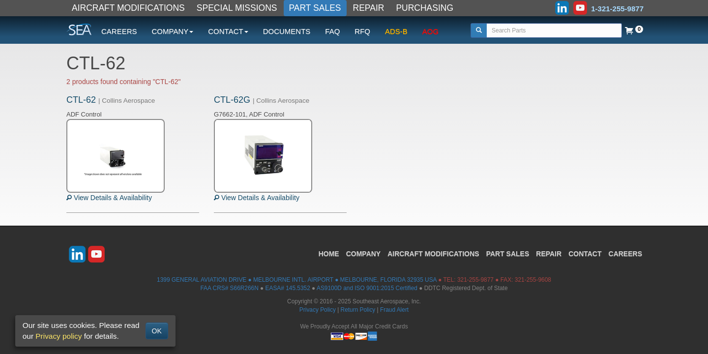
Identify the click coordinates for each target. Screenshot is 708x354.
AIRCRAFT (433, 254)
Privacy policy (58, 336)
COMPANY (363, 254)
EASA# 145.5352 (288, 288)
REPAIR (368, 8)
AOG (430, 31)
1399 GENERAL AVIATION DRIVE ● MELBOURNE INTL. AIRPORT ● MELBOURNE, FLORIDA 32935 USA (297, 279)
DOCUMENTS (287, 31)
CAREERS (119, 31)
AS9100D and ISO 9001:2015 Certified (367, 288)
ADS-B (396, 31)
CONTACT (584, 254)
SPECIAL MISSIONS (237, 8)
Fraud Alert (394, 309)
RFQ (362, 31)
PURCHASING (424, 8)
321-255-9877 (475, 279)
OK (157, 331)
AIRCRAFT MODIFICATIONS (128, 8)
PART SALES (315, 8)
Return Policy (358, 309)
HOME (329, 254)
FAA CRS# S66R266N (229, 288)
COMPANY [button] (173, 31)
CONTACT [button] (228, 31)
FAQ (332, 31)
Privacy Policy (317, 309)
